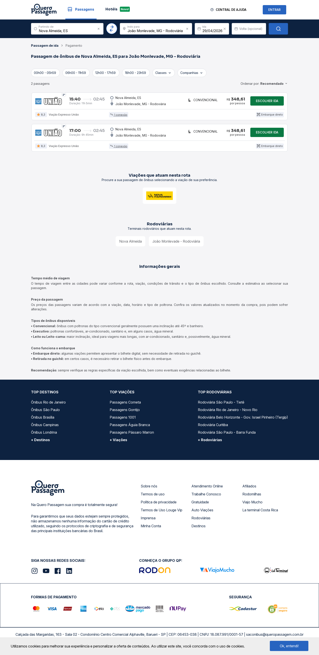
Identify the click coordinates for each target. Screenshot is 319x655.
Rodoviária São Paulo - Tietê (221, 406)
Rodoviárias (200, 521)
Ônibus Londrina (44, 436)
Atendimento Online (207, 489)
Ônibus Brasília (42, 421)
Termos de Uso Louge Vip (161, 513)
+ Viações (118, 443)
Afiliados (249, 489)
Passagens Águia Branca (130, 428)
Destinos (198, 529)
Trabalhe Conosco (206, 497)
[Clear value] (224, 29)
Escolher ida (267, 102)
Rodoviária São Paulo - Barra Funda (227, 436)
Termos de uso (153, 497)
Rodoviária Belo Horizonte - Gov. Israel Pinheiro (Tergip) (243, 421)
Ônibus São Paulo (45, 413)
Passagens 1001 (123, 421)
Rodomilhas (251, 497)
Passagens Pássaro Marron (132, 436)
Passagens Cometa (125, 406)
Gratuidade (200, 505)
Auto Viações (202, 513)
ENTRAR (274, 10)
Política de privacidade (159, 505)
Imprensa (148, 521)
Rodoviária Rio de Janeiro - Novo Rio (227, 413)
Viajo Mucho (252, 505)
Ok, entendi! (289, 646)
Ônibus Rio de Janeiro (48, 406)
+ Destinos (40, 443)
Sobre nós (149, 489)
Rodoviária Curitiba (213, 428)
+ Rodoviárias (210, 443)
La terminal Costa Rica (260, 513)
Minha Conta (151, 529)
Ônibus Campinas (45, 428)
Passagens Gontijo (125, 413)
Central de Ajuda (231, 10)
